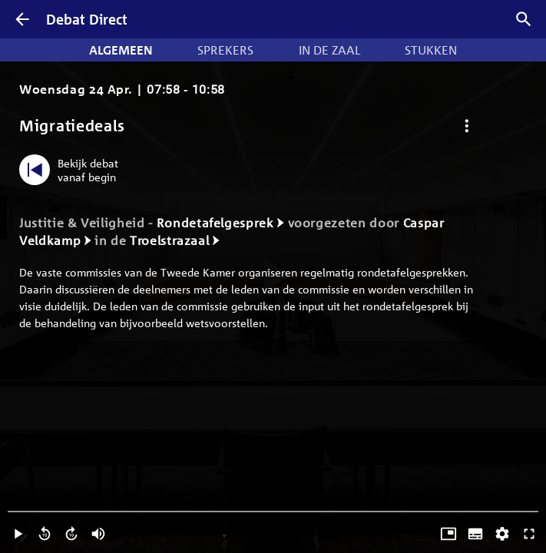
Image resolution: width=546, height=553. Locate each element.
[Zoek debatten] (523, 19)
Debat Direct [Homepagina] (86, 19)
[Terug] (22, 19)
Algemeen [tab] (121, 50)
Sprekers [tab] (225, 50)
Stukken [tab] (431, 50)
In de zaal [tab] (329, 50)
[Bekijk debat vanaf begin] (72, 169)
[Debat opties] (466, 125)
